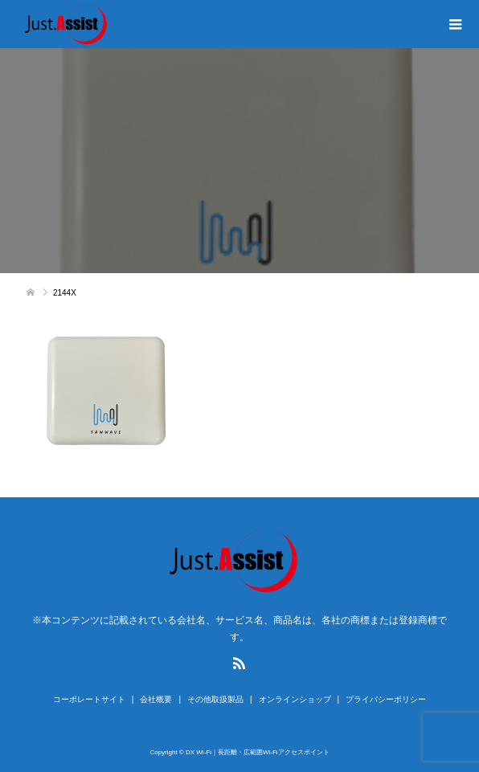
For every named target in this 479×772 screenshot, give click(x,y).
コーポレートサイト (89, 699)
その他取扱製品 (215, 699)
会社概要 (156, 699)
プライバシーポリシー (386, 699)
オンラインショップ (295, 699)
